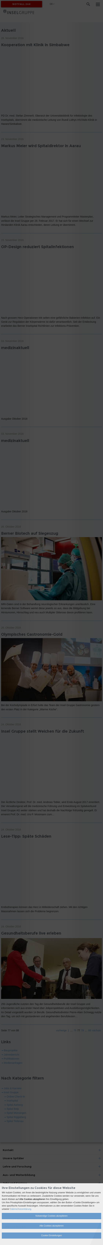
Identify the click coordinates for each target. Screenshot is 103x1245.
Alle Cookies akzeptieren (51, 1225)
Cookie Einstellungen (51, 1235)
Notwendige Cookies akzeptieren (51, 1216)
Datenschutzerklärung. (21, 1209)
